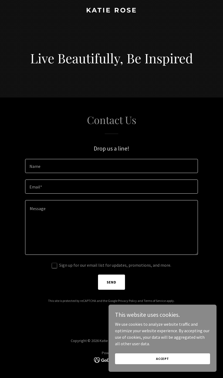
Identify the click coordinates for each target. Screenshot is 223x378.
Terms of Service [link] (155, 301)
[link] (111, 11)
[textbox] (111, 166)
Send (112, 282)
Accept (162, 359)
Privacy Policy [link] (127, 301)
